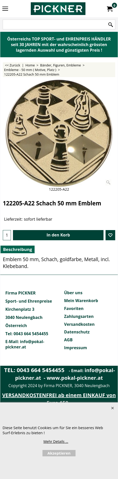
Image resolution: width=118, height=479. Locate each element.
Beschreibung (17, 249)
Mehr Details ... (55, 441)
